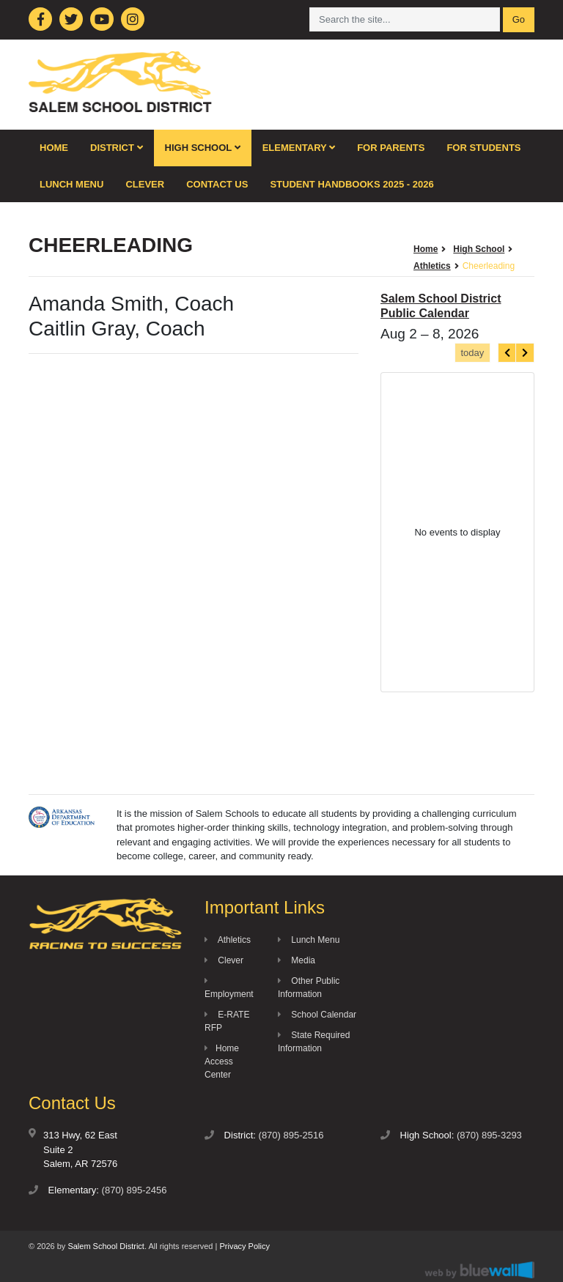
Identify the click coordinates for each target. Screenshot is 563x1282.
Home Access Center (222, 1061)
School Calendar (317, 1014)
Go (518, 19)
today (472, 352)
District (116, 147)
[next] (524, 353)
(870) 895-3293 (489, 1135)
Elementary (299, 147)
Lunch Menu (71, 184)
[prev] (507, 353)
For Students (483, 147)
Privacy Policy (244, 1246)
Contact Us (217, 184)
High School (202, 147)
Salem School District (105, 1246)
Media (296, 960)
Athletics (228, 940)
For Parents (390, 147)
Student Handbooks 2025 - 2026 (351, 184)
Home (54, 147)
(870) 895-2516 (291, 1135)
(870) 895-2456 (134, 1190)
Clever (144, 184)
